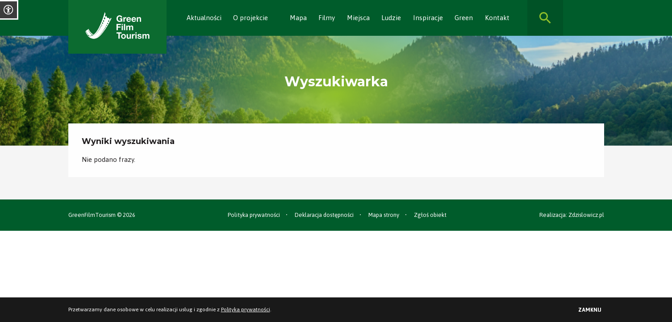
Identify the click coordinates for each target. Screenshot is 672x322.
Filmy (326, 17)
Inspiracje (428, 17)
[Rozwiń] (273, 18)
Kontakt (497, 17)
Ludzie (391, 17)
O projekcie (250, 17)
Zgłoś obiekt (430, 215)
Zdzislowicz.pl (586, 215)
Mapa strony (383, 215)
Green (464, 17)
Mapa (298, 17)
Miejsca (358, 17)
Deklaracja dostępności (324, 215)
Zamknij (589, 310)
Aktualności (204, 17)
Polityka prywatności (254, 215)
